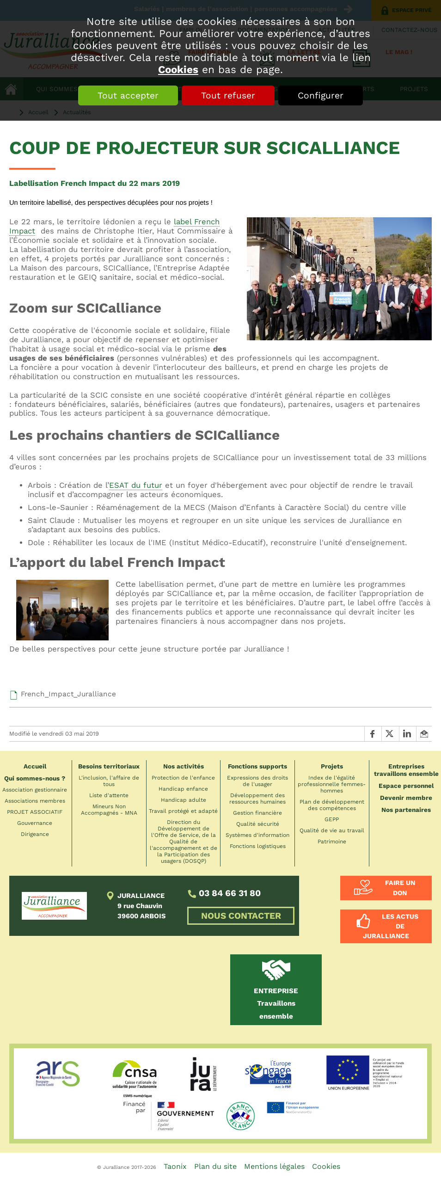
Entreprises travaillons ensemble (406, 769)
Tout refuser (228, 95)
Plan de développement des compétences (332, 805)
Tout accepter (128, 95)
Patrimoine (332, 841)
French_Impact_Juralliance (68, 694)
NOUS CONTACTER (241, 915)
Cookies (178, 69)
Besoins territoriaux (109, 766)
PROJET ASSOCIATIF (34, 812)
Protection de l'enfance (183, 777)
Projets (332, 766)
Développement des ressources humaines (257, 798)
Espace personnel (406, 785)
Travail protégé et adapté (183, 811)
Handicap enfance (183, 789)
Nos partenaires (406, 809)
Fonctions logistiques (258, 846)
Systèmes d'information (257, 835)
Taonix (175, 1166)
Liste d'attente (109, 795)
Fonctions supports (257, 766)
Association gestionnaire (34, 790)
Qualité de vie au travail (332, 830)
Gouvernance (34, 823)
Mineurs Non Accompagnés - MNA (109, 809)
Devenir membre (406, 797)
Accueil (35, 766)
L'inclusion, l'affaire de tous (109, 780)
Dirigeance (35, 834)
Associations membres (35, 801)
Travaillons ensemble (276, 1003)
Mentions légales (274, 1166)
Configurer (320, 95)
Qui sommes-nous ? (34, 778)
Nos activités (183, 766)
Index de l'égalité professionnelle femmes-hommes (332, 784)
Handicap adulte (183, 800)
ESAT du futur (135, 485)
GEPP (332, 819)
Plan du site (215, 1166)
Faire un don (400, 887)
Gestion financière (257, 813)
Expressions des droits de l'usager (257, 780)
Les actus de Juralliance (390, 926)
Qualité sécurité (257, 824)
